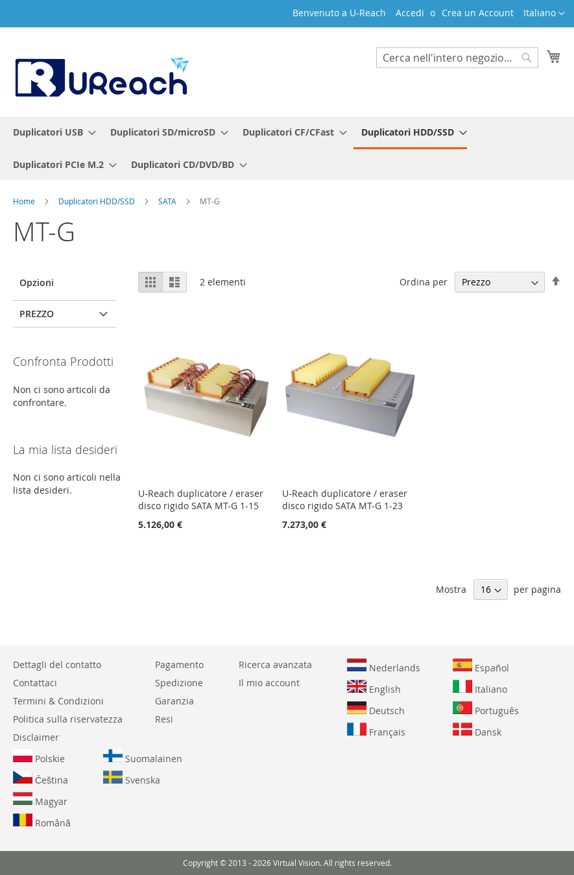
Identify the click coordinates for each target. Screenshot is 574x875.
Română (42, 821)
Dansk (477, 730)
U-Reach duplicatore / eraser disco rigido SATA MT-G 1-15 (200, 499)
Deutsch (376, 709)
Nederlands (383, 666)
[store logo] (101, 71)
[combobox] (457, 57)
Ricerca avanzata (275, 664)
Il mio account (269, 683)
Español (481, 666)
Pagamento (179, 664)
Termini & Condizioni (58, 701)
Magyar (40, 800)
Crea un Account (478, 12)
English (374, 687)
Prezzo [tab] (36, 313)
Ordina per (424, 282)
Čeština (40, 778)
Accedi (410, 12)
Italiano (480, 687)
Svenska (131, 778)
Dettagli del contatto (57, 664)
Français (376, 730)
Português (486, 709)
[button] (544, 13)
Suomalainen (142, 757)
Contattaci (35, 683)
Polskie (39, 757)
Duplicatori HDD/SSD (97, 201)
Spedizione (179, 683)
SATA (168, 201)
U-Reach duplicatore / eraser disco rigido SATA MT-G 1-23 (344, 499)
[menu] (287, 148)
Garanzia (174, 701)
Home (25, 201)
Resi (164, 719)
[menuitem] (50, 132)
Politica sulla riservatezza (68, 719)
